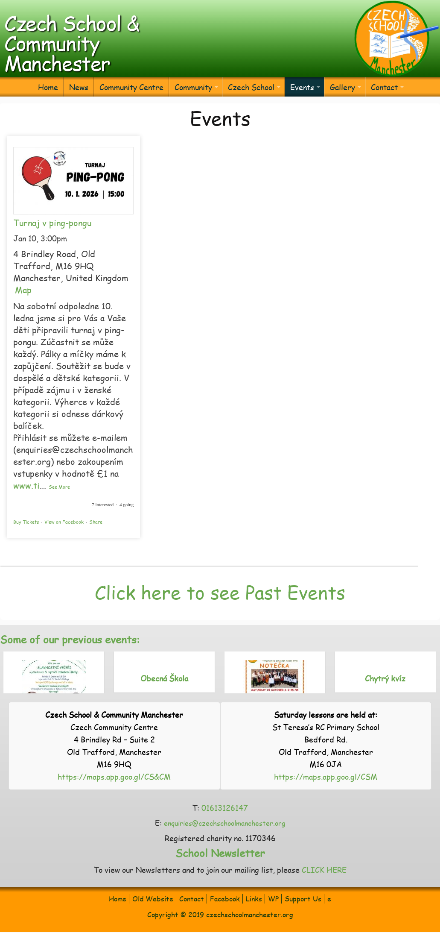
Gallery (342, 87)
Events (302, 87)
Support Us (303, 899)
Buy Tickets (26, 522)
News (78, 87)
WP (273, 899)
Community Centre (131, 87)
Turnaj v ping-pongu (52, 223)
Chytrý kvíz (385, 678)
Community (193, 87)
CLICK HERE (324, 869)
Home (48, 87)
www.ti (26, 485)
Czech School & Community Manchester (71, 43)
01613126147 (224, 807)
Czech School (251, 87)
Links (254, 899)
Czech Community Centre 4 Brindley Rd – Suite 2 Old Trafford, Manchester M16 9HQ (114, 739)
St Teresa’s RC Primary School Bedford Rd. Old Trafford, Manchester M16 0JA (325, 739)
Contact (384, 87)
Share (95, 522)
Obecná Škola (164, 678)
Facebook (225, 899)
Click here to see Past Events (220, 592)
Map (23, 290)
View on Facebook (64, 522)
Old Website (152, 899)
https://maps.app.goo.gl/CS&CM (114, 776)
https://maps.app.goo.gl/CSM (325, 776)
